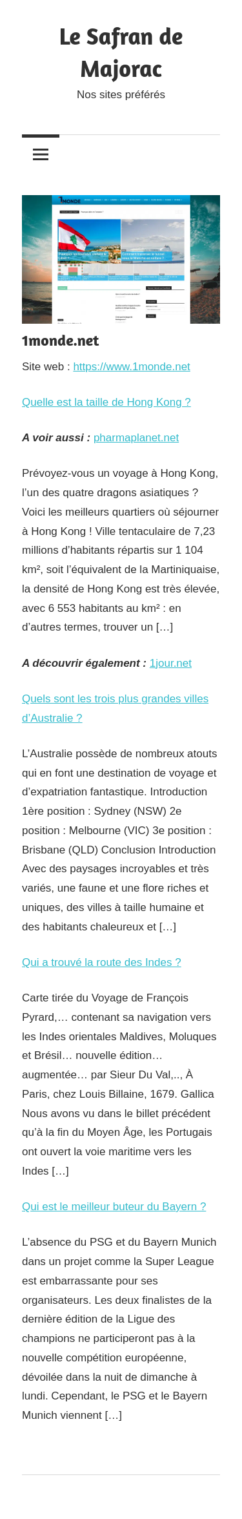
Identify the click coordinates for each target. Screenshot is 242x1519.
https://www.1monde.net (131, 367)
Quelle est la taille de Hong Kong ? (106, 402)
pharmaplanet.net (136, 438)
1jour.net (171, 663)
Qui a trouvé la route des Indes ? (101, 962)
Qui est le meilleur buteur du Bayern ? (114, 1206)
